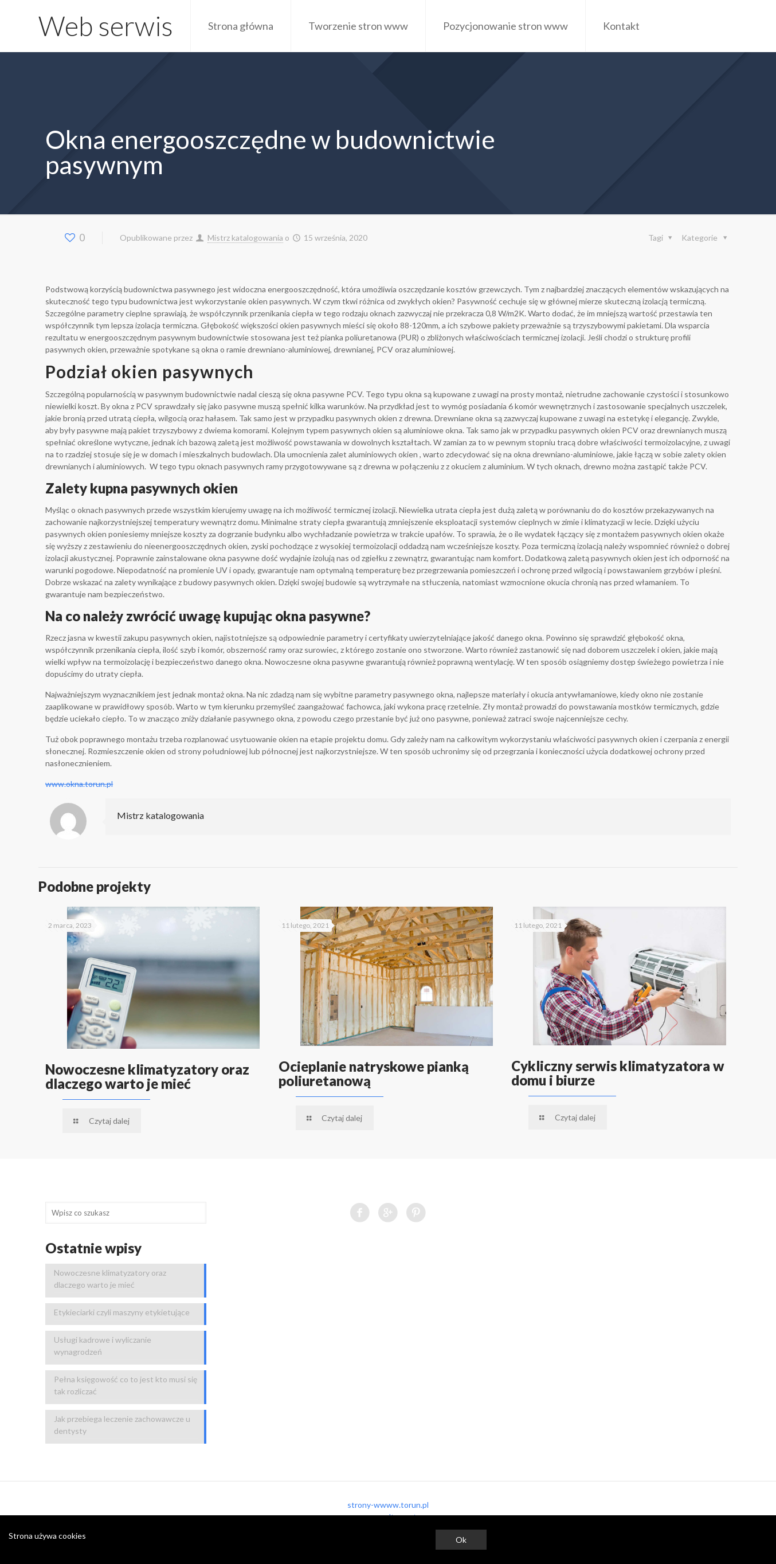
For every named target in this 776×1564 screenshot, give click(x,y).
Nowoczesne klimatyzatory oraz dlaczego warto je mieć (147, 1076)
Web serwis (105, 26)
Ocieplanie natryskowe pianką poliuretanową (374, 1073)
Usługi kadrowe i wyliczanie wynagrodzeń (102, 1346)
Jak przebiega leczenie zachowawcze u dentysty (122, 1425)
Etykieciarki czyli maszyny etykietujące (122, 1312)
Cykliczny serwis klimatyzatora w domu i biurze (617, 1072)
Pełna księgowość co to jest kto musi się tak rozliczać (125, 1385)
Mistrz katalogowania (245, 237)
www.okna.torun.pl (79, 784)
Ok (461, 1540)
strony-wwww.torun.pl (388, 1505)
